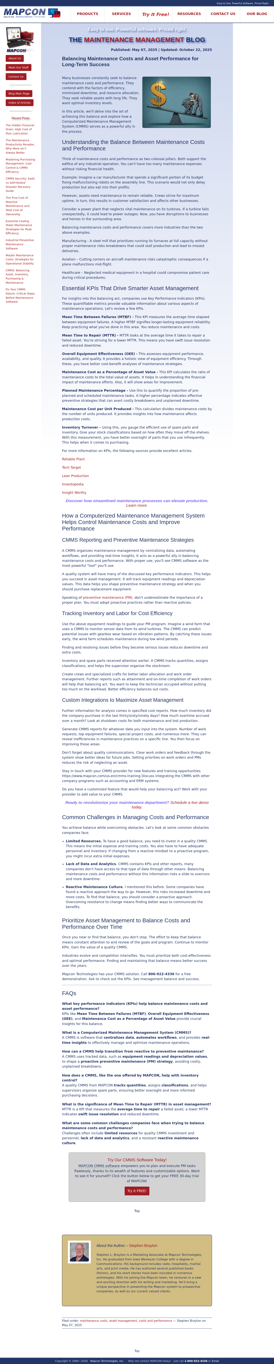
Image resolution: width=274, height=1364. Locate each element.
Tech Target (71, 467)
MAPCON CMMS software (99, 1166)
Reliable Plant (73, 459)
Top (137, 1211)
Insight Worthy (74, 493)
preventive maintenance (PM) (107, 597)
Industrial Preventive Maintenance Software (20, 244)
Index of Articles (20, 102)
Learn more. (137, 505)
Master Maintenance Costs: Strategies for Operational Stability (20, 259)
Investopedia (73, 484)
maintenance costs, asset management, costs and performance (126, 1321)
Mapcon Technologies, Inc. (107, 1360)
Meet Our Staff (19, 67)
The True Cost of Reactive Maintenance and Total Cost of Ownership (17, 206)
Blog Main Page (19, 93)
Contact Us (16, 76)
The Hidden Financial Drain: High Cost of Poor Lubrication (20, 129)
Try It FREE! (137, 1191)
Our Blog (257, 14)
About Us (15, 58)
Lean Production (75, 476)
